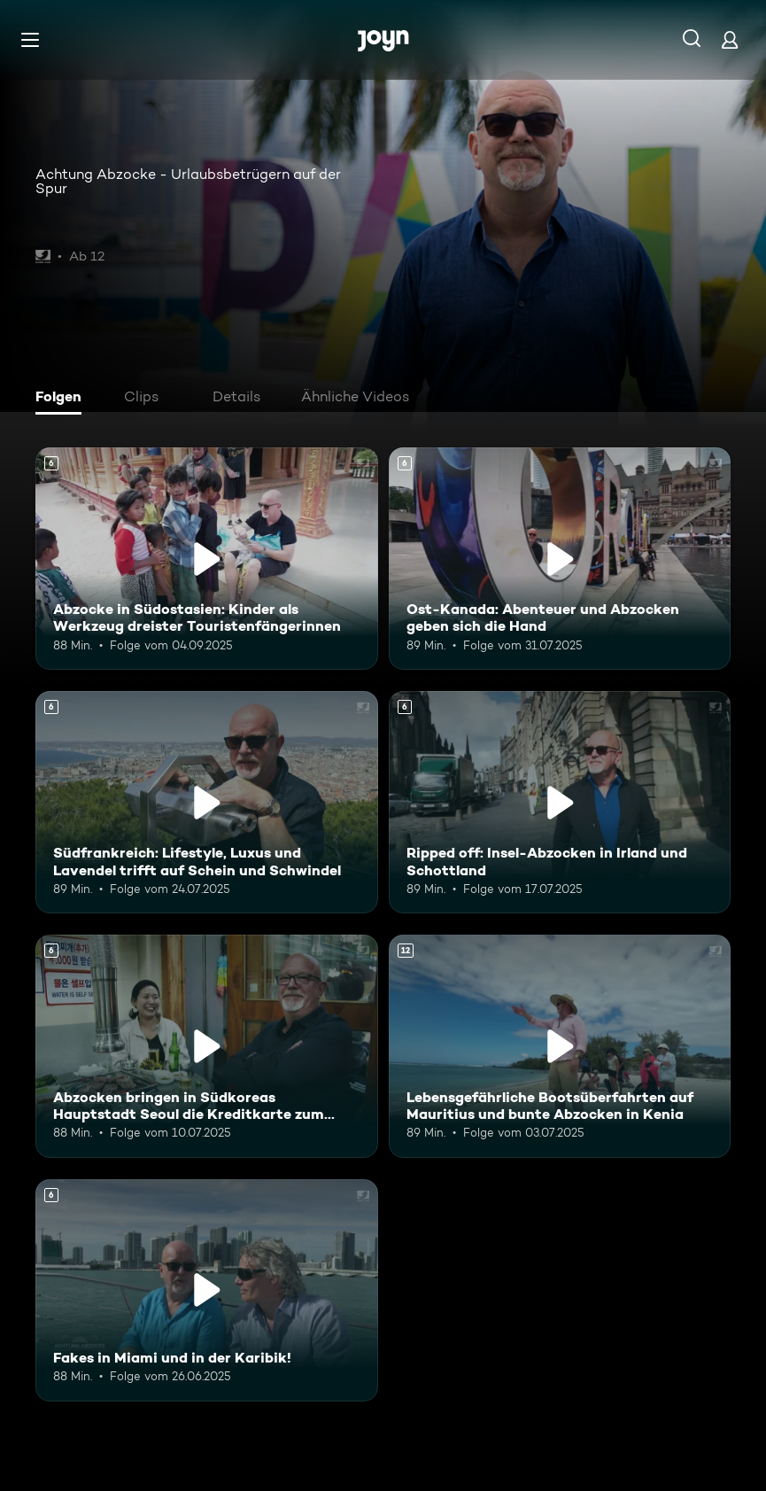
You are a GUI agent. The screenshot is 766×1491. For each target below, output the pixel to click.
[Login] (729, 39)
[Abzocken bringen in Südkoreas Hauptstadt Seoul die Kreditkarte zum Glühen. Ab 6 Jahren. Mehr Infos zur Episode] (206, 1046)
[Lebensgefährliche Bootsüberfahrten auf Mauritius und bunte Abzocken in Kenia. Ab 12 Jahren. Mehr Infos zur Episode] (560, 1046)
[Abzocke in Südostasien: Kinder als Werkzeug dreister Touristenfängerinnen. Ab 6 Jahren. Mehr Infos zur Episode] (206, 558)
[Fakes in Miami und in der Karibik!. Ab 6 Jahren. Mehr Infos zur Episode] (206, 1290)
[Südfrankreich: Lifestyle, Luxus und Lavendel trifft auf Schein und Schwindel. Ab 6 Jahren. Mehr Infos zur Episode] (206, 802)
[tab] (63, 399)
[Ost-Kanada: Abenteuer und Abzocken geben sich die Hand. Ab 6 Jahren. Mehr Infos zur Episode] (560, 558)
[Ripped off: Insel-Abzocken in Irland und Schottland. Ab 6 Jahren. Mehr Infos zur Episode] (560, 802)
